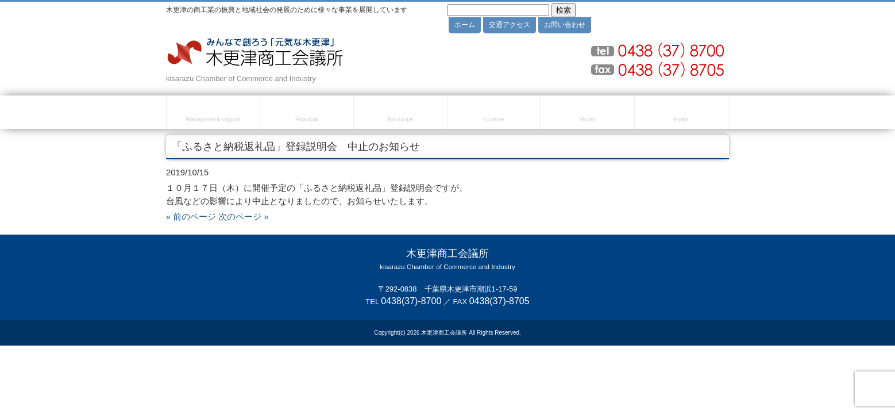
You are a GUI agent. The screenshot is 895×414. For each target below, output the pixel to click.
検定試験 (494, 114)
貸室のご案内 (587, 114)
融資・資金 (306, 114)
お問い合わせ (564, 25)
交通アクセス (509, 25)
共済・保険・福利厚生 (400, 114)
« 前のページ (191, 216)
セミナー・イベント (681, 114)
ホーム (464, 25)
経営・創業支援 (213, 114)
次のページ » (243, 216)
